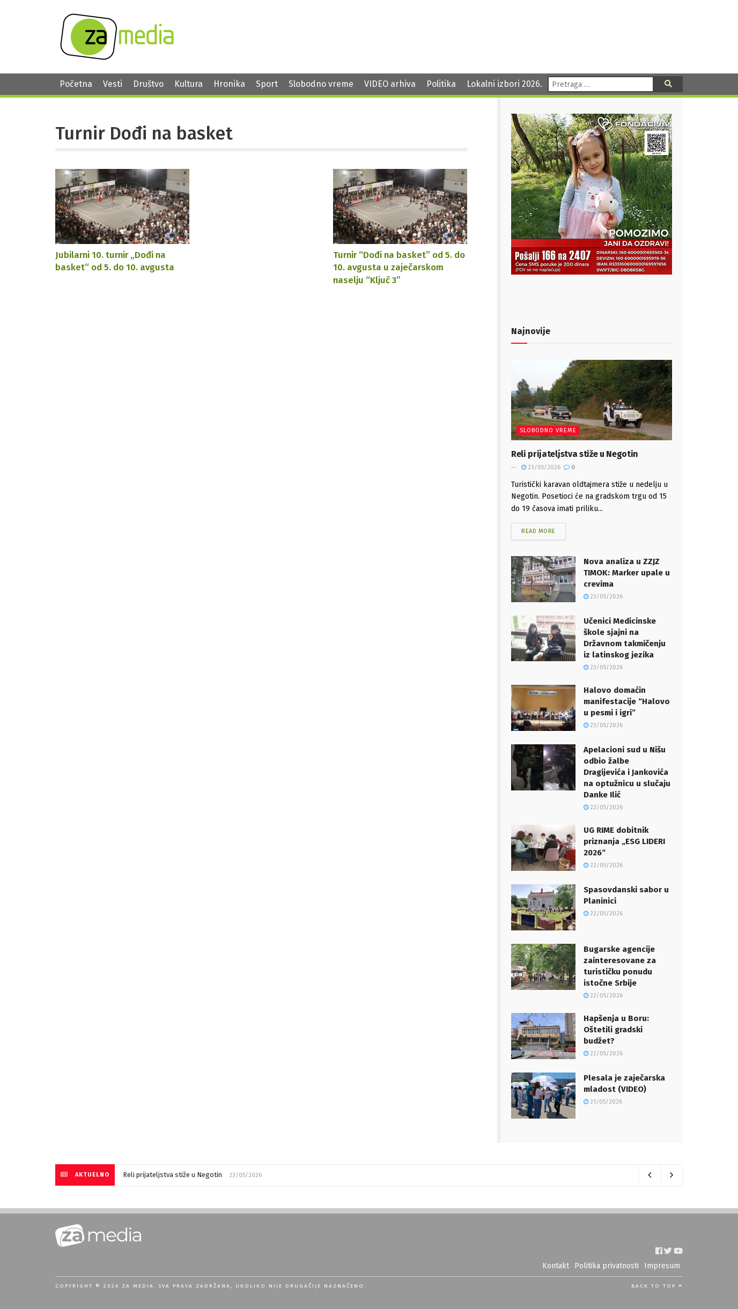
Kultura (188, 84)
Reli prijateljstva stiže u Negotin (574, 454)
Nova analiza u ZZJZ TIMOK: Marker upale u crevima (627, 573)
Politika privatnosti (606, 1265)
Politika (441, 84)
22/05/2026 (603, 807)
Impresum (662, 1265)
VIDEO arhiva (390, 84)
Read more (538, 531)
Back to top (657, 1286)
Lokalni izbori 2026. (504, 84)
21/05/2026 (603, 1101)
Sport (267, 84)
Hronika (229, 84)
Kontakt (555, 1265)
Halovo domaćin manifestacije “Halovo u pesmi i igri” (627, 701)
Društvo (148, 84)
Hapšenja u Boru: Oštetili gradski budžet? (616, 1030)
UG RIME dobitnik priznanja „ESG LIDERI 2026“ (624, 841)
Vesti (112, 84)
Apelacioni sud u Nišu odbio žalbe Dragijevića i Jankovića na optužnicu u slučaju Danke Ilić (627, 772)
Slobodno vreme (321, 84)
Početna (76, 84)
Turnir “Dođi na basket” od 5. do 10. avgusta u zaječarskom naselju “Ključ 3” (399, 267)
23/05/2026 (540, 467)
